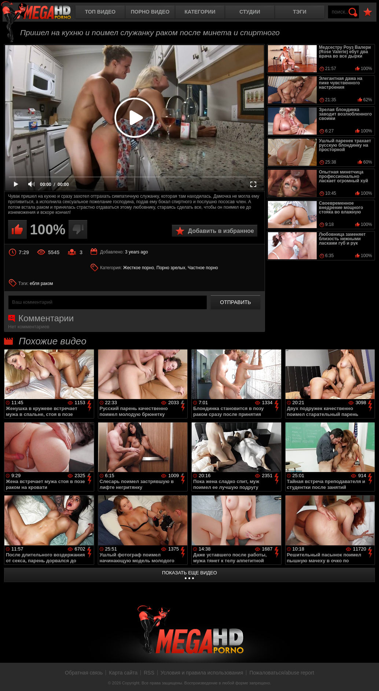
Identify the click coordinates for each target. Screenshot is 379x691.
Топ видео (100, 12)
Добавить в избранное (221, 231)
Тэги (299, 12)
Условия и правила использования (202, 673)
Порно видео (150, 12)
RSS (149, 673)
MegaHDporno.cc (42, 12)
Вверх (368, 677)
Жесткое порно (138, 267)
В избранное (368, 12)
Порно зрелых (171, 267)
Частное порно (203, 267)
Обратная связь (84, 673)
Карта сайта (123, 673)
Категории (200, 12)
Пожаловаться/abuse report (281, 673)
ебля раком (41, 283)
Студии (249, 12)
